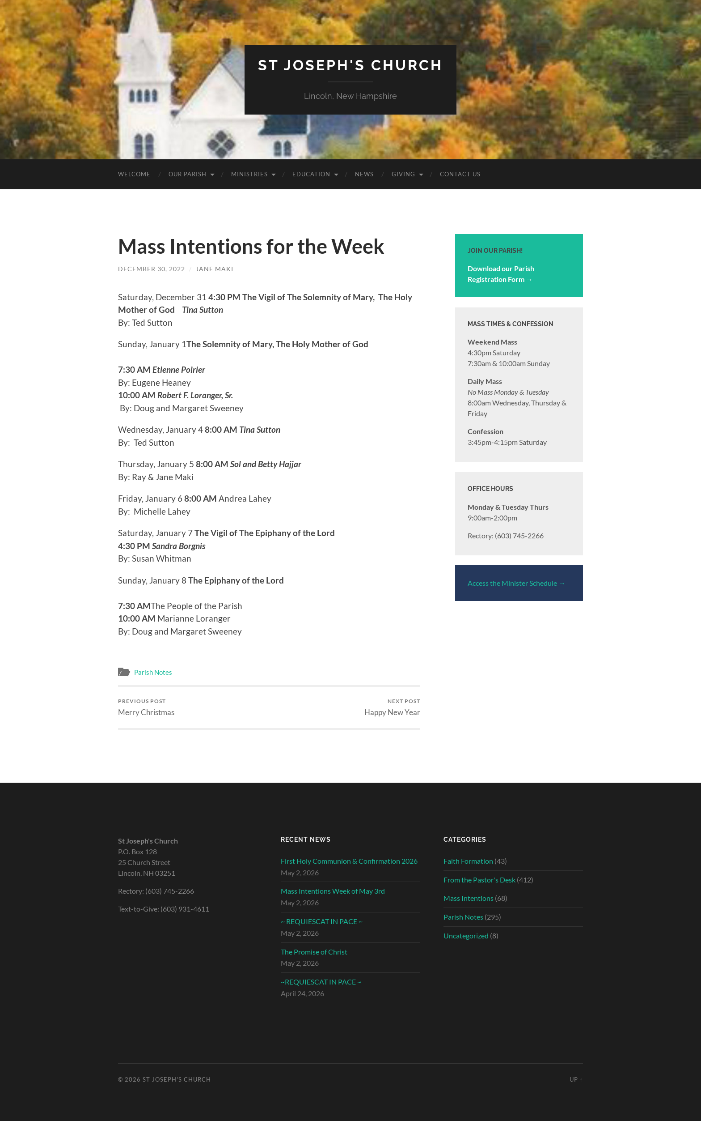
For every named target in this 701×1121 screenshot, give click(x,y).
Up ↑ (576, 1079)
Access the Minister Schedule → (517, 583)
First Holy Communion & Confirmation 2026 (349, 861)
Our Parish (188, 174)
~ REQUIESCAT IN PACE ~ (322, 921)
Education (311, 174)
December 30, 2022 (151, 269)
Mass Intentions (468, 898)
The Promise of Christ (314, 951)
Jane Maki (214, 269)
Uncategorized (466, 935)
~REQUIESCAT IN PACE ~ (321, 981)
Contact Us (460, 174)
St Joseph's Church (350, 65)
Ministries (249, 174)
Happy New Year (392, 707)
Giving (403, 174)
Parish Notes (153, 672)
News (364, 174)
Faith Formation (468, 861)
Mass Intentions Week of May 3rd (333, 891)
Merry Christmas (146, 707)
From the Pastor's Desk (479, 879)
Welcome (134, 174)
